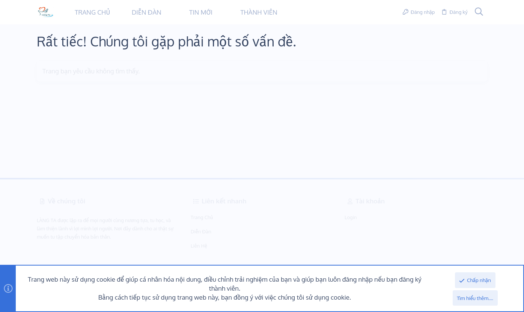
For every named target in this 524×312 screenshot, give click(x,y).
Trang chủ (202, 217)
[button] (168, 12)
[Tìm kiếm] (479, 12)
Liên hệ (199, 246)
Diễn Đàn (201, 231)
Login (351, 217)
